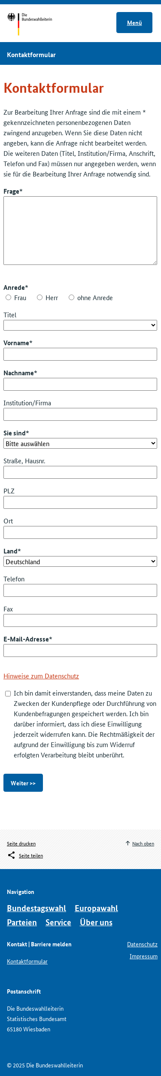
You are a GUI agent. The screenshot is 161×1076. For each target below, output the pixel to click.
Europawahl (96, 908)
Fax (8, 608)
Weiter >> (23, 782)
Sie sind (14, 433)
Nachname (18, 372)
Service (58, 922)
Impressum (144, 955)
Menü (134, 22)
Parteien (22, 922)
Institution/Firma (27, 402)
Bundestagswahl (36, 908)
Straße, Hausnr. (24, 460)
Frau (20, 297)
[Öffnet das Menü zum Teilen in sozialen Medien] (25, 855)
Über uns (96, 922)
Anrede (14, 287)
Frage (11, 191)
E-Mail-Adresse (26, 639)
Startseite (37, 25)
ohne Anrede (95, 297)
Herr (52, 297)
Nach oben (143, 843)
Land (10, 551)
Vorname (16, 342)
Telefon (13, 578)
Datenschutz (142, 943)
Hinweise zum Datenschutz (41, 675)
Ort (8, 520)
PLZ (9, 490)
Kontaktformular (27, 961)
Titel (9, 314)
